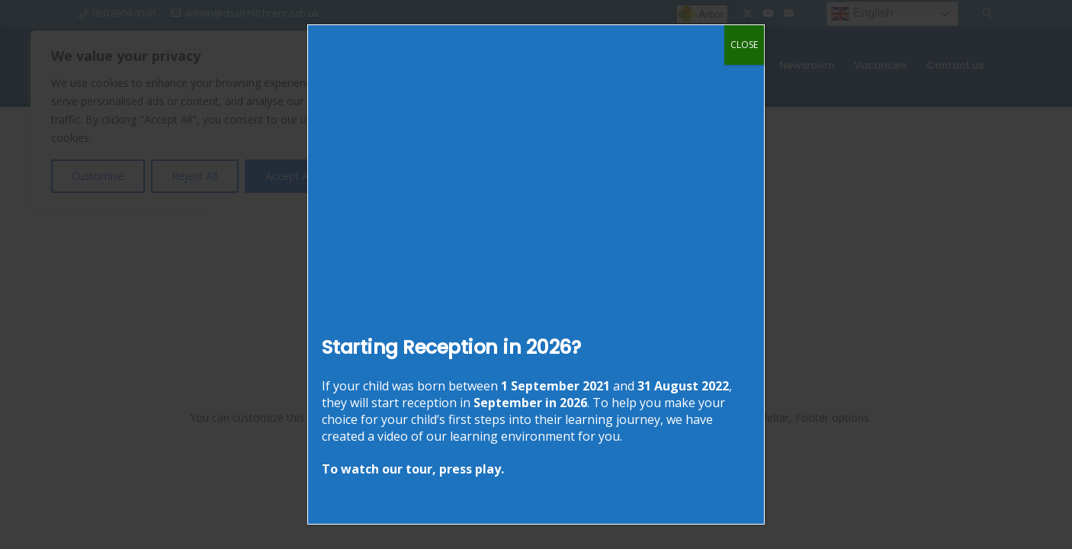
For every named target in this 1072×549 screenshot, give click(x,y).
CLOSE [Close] (744, 44)
